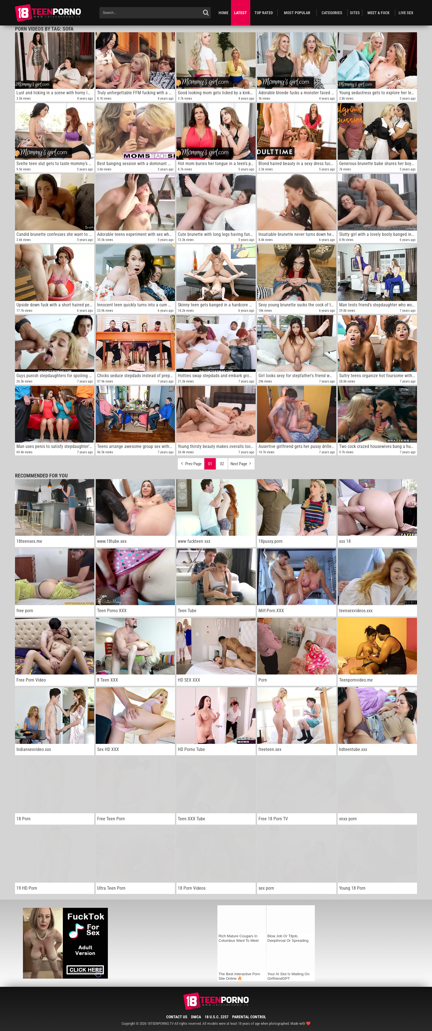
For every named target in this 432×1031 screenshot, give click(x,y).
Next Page (241, 462)
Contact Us (176, 1017)
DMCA (196, 1017)
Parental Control (249, 1017)
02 (222, 463)
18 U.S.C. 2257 (216, 1017)
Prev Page (191, 462)
